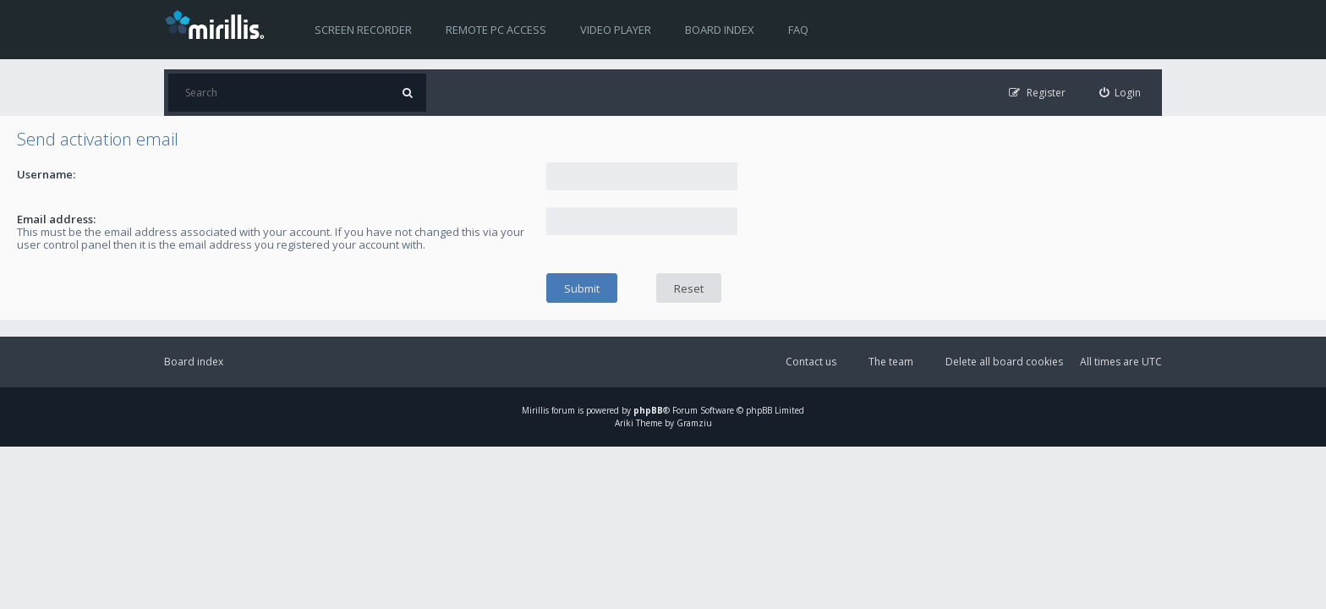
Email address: (56, 219)
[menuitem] (1120, 93)
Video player (615, 29)
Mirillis (535, 410)
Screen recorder (363, 29)
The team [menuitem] (890, 361)
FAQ (798, 29)
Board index (719, 29)
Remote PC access (496, 29)
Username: (46, 174)
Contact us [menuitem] (811, 361)
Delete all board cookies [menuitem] (1004, 361)
